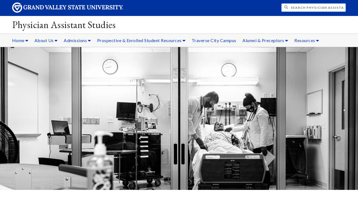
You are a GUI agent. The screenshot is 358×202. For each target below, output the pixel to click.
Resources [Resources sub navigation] (306, 40)
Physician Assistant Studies (64, 24)
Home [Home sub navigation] (20, 40)
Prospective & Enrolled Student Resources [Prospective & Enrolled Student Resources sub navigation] (141, 40)
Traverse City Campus (214, 40)
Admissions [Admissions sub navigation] (77, 40)
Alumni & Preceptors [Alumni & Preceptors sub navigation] (265, 40)
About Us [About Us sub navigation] (46, 40)
